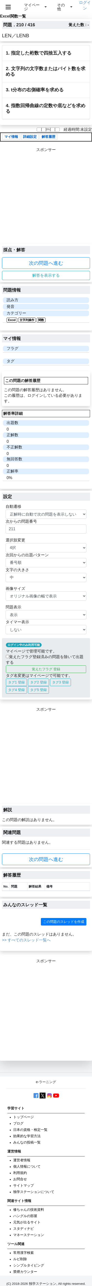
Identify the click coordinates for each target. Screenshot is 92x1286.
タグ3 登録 (60, 682)
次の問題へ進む (46, 263)
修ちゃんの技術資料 (28, 1209)
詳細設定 (30, 137)
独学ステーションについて (33, 1192)
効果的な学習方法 (27, 1136)
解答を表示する (46, 275)
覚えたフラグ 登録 (46, 669)
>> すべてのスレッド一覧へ (26, 940)
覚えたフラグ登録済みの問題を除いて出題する (44, 659)
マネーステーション (28, 1235)
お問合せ (20, 1179)
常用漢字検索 (23, 1253)
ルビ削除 (20, 1259)
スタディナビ (23, 1228)
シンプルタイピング (28, 1265)
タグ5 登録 (38, 690)
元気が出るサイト (27, 1222)
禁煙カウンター (25, 1272)
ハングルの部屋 (25, 1216)
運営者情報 (21, 1160)
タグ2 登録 (38, 682)
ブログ (18, 1123)
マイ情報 (11, 137)
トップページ (23, 1117)
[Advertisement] (46, 198)
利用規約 (20, 1173)
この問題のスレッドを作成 (63, 922)
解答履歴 (48, 137)
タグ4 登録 (16, 690)
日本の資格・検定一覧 (30, 1130)
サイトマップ (23, 1185)
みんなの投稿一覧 (27, 1142)
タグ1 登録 (16, 682)
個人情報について (27, 1166)
